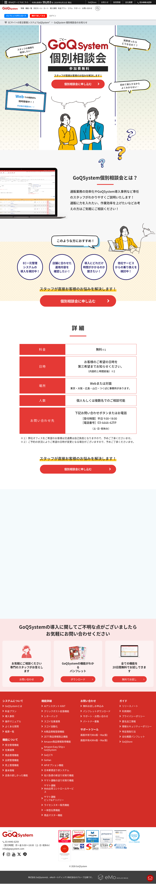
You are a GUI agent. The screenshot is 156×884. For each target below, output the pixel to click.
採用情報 (117, 2)
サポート (77, 8)
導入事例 (53, 8)
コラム (70, 8)
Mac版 (103, 735)
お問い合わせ (87, 8)
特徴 (22, 8)
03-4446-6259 (10, 841)
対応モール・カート (41, 8)
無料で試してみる (38, 15)
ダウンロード (82, 679)
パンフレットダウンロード (16, 15)
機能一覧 (28, 8)
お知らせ (104, 2)
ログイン (52, 15)
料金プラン (62, 8)
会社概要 (129, 2)
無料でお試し (133, 679)
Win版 (95, 735)
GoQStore (92, 2)
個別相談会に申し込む (81, 84)
